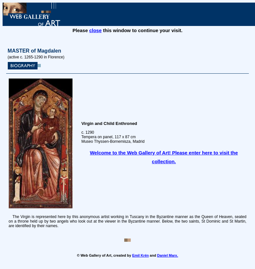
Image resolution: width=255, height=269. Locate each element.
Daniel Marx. (167, 255)
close (95, 30)
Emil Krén (140, 255)
